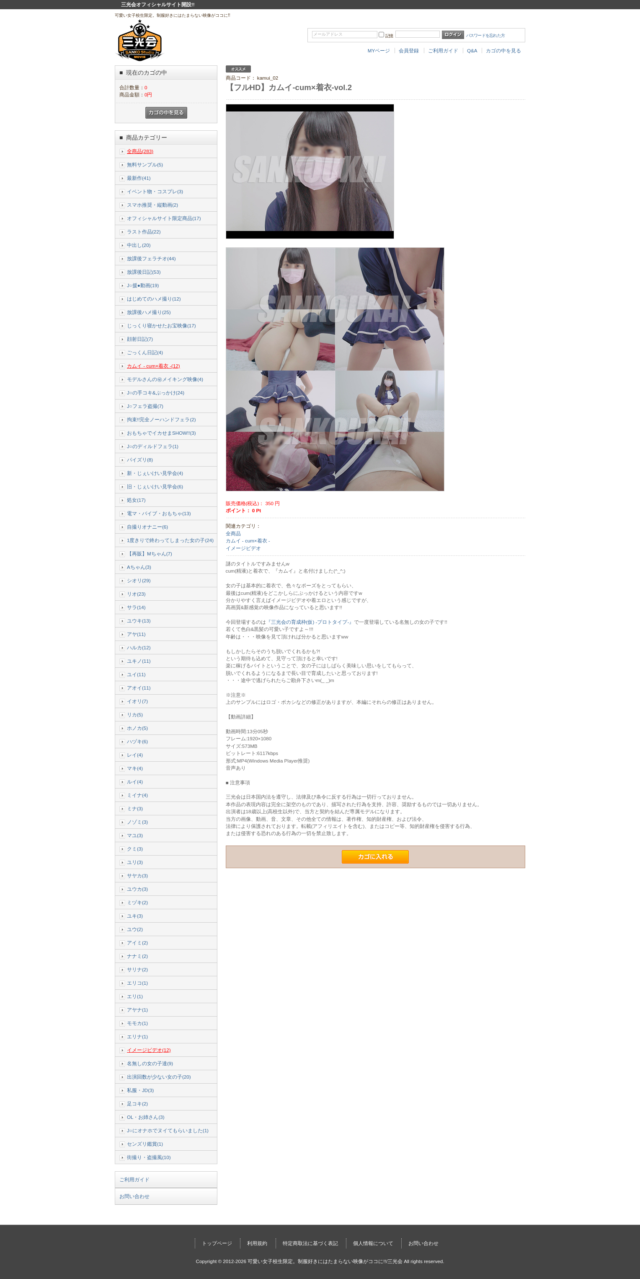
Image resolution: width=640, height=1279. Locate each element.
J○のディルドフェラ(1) (152, 446)
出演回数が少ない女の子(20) (159, 1076)
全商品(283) (140, 151)
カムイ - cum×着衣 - (248, 540)
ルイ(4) (135, 781)
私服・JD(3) (140, 1090)
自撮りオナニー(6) (147, 526)
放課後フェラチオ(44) (151, 258)
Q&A (472, 50)
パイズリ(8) (140, 459)
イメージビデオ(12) (149, 1050)
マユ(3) (135, 835)
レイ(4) (135, 755)
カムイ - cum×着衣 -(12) (153, 365)
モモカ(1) (137, 1023)
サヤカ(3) (137, 875)
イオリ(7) (137, 701)
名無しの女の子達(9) (150, 1063)
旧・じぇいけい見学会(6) (155, 486)
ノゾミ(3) (137, 822)
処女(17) (136, 500)
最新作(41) (139, 178)
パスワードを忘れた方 (485, 35)
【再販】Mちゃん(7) (149, 553)
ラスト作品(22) (144, 231)
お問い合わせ (134, 1196)
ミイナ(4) (137, 795)
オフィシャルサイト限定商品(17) (164, 218)
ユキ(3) (135, 915)
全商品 (233, 533)
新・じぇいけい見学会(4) (155, 473)
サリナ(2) (137, 969)
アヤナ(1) (137, 1009)
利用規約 (257, 1243)
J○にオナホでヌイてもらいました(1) (168, 1130)
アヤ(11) (136, 634)
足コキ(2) (137, 1103)
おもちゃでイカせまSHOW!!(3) (161, 433)
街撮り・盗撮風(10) (149, 1157)
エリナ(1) (137, 1036)
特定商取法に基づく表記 (310, 1243)
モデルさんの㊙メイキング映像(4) (165, 379)
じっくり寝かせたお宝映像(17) (161, 325)
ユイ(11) (136, 674)
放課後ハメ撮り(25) (149, 312)
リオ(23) (136, 594)
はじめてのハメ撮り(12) (154, 298)
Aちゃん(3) (139, 567)
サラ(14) (136, 607)
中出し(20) (139, 245)
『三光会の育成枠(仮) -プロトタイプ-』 (310, 622)
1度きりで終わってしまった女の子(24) (170, 540)
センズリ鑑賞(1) (145, 1144)
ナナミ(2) (137, 956)
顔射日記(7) (140, 339)
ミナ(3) (135, 808)
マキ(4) (135, 768)
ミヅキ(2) (137, 902)
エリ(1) (135, 996)
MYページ (379, 50)
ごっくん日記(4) (145, 352)
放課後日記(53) (144, 272)
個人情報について (373, 1243)
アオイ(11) (139, 687)
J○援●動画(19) (143, 285)
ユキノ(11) (139, 661)
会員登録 (409, 50)
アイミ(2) (137, 942)
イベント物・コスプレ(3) (155, 191)
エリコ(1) (137, 983)
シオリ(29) (139, 580)
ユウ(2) (135, 929)
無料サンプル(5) (145, 164)
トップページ (217, 1243)
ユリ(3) (135, 862)
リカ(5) (135, 714)
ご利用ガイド (443, 50)
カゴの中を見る (503, 50)
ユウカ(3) (137, 889)
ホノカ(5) (137, 728)
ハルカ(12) (139, 647)
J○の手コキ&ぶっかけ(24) (155, 392)
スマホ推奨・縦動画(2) (152, 205)
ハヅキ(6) (137, 741)
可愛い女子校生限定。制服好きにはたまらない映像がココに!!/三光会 (325, 1261)
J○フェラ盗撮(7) (145, 406)
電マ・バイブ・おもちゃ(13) (159, 513)
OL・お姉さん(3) (146, 1117)
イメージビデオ (243, 548)
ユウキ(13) (139, 620)
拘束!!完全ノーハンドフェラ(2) (161, 419)
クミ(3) (135, 848)
